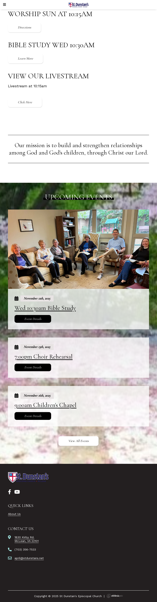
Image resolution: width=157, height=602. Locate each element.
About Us (14, 514)
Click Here (25, 102)
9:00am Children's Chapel (45, 405)
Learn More (25, 58)
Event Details (32, 319)
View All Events (78, 441)
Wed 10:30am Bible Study (45, 308)
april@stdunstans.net (29, 558)
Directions (24, 27)
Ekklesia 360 (115, 596)
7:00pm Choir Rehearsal (44, 356)
